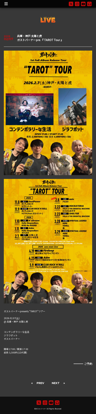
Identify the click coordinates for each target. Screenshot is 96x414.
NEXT (56, 383)
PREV (40, 383)
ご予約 (88, 363)
